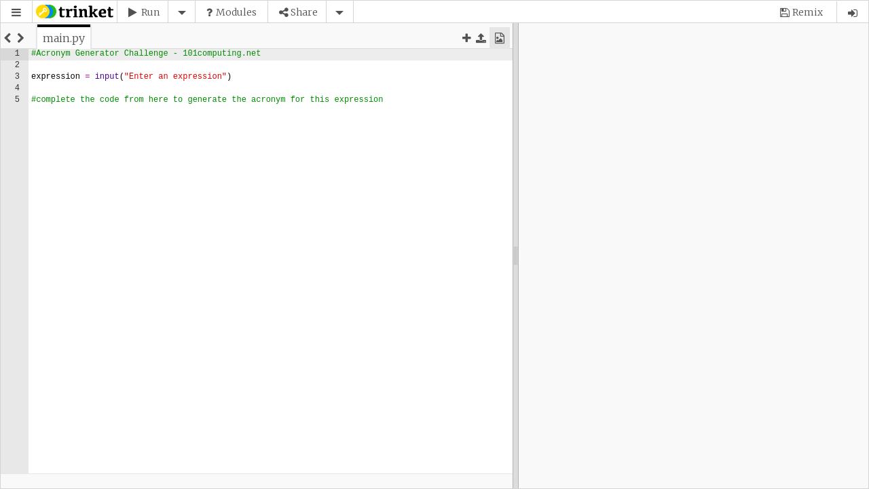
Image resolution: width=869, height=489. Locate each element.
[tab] (64, 38)
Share (304, 12)
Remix (807, 12)
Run (150, 12)
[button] (16, 12)
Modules (236, 12)
